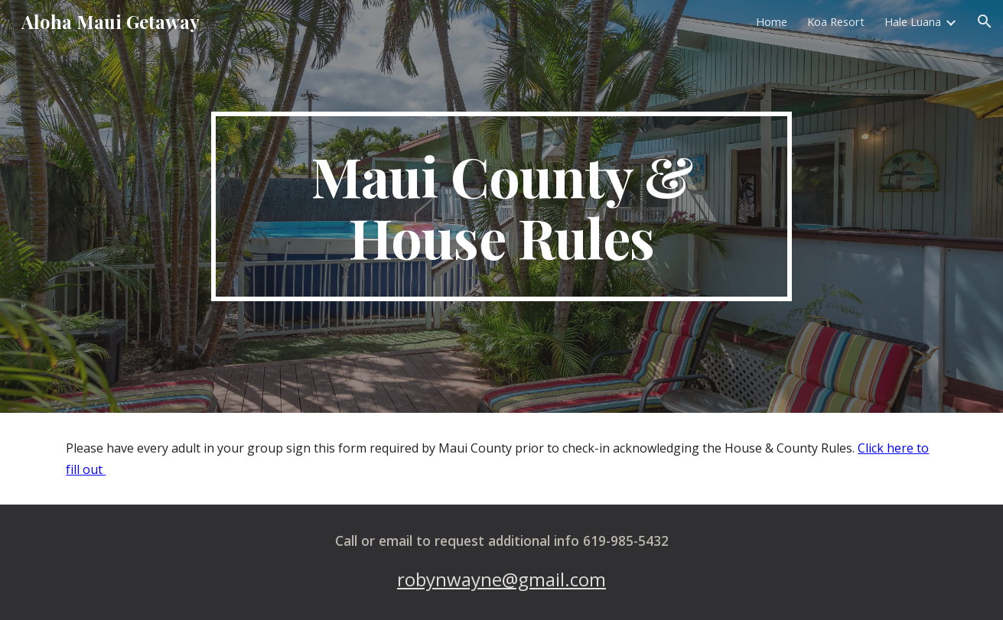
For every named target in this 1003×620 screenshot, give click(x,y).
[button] (984, 21)
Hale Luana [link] (912, 21)
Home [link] (771, 21)
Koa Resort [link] (836, 21)
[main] (502, 206)
